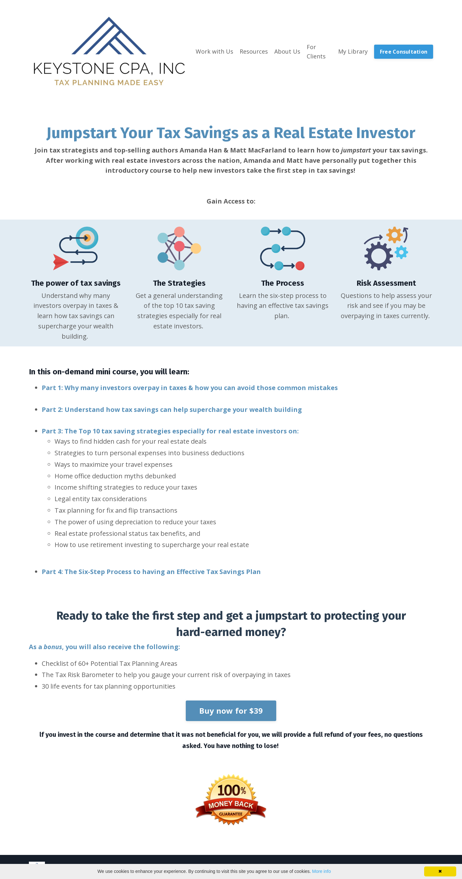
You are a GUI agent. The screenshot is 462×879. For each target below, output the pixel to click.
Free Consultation (403, 51)
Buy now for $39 (231, 713)
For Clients (316, 51)
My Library (353, 51)
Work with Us (214, 51)
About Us (287, 51)
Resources (254, 51)
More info (321, 871)
